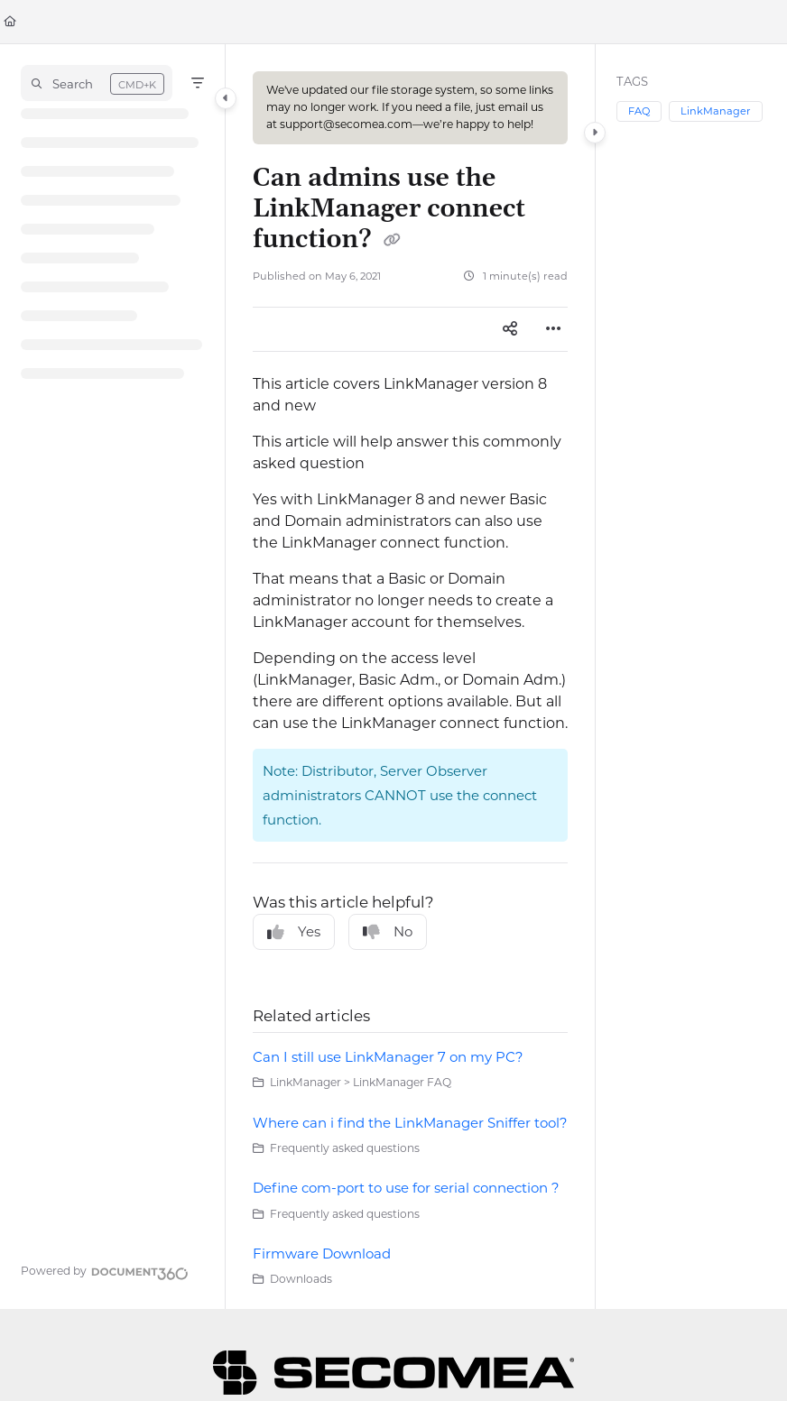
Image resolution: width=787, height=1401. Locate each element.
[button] (96, 83)
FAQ (639, 111)
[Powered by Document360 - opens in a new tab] (105, 1271)
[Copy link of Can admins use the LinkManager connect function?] (392, 240)
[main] (410, 676)
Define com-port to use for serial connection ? (406, 1187)
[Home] (10, 22)
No (387, 932)
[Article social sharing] (509, 329)
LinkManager (716, 111)
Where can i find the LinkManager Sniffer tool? (410, 1122)
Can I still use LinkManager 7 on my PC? (388, 1056)
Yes (293, 932)
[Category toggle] (225, 98)
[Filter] (197, 83)
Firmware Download (322, 1253)
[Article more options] (553, 329)
